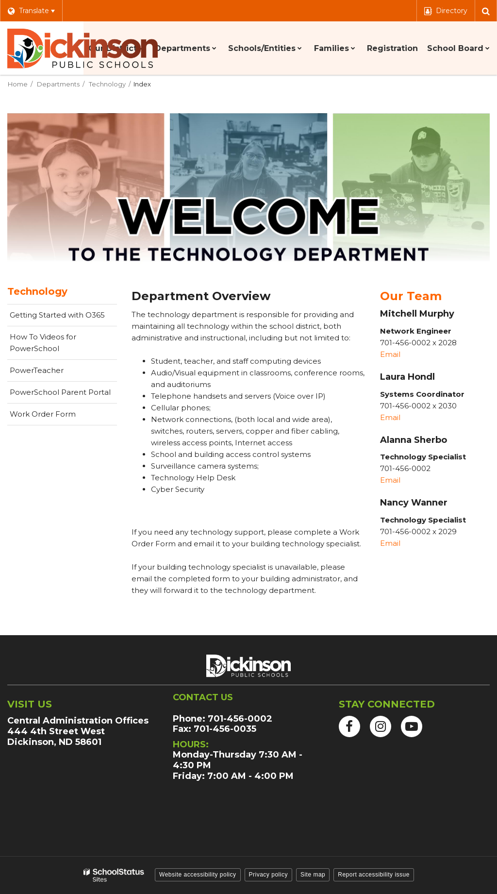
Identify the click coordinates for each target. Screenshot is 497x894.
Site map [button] (312, 874)
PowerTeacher (52, 373)
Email (391, 354)
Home (18, 84)
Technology (107, 84)
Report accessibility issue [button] (374, 874)
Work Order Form (58, 416)
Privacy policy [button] (268, 874)
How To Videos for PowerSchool (50, 346)
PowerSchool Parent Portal (63, 395)
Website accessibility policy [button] (197, 874)
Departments (58, 84)
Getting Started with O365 (63, 317)
